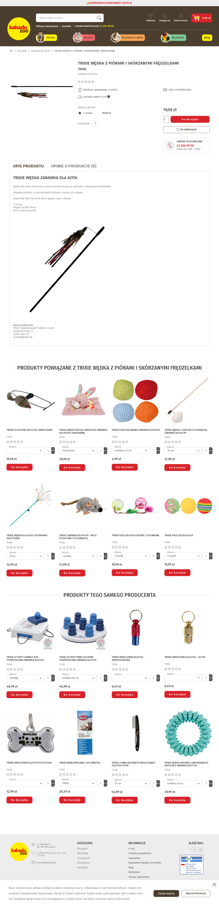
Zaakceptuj (164, 893)
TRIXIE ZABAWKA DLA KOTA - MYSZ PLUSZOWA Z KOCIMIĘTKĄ (78, 535)
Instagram (200, 848)
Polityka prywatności (139, 851)
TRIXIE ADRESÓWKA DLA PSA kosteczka (29, 760)
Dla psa (51, 36)
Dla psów (82, 846)
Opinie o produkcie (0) (73, 164)
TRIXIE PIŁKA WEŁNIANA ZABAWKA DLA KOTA (136, 428)
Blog (207, 36)
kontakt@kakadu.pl (46, 860)
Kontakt (66, 24)
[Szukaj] (70, 16)
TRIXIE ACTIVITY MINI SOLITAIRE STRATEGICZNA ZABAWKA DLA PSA (77, 657)
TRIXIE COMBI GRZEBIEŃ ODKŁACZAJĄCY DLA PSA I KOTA (133, 762)
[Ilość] (166, 117)
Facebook (194, 848)
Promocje (82, 865)
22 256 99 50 (185, 144)
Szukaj (98, 16)
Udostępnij (95, 121)
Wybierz (13, 445)
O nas (131, 846)
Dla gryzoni (83, 856)
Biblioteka (134, 870)
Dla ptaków (177, 36)
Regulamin (134, 856)
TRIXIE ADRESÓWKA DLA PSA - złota (184, 655)
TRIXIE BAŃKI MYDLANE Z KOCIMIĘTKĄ (79, 760)
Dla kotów (82, 851)
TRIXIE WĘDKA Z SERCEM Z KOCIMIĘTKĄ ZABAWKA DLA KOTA (185, 429)
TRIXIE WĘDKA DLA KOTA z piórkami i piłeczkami (27, 535)
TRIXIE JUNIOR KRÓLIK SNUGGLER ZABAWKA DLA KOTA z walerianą (83, 429)
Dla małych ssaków (132, 36)
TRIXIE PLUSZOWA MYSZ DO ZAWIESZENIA (29, 428)
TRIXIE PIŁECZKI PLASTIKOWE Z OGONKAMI (135, 533)
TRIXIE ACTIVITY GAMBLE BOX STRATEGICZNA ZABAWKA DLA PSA (25, 657)
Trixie (82, 67)
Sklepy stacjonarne (47, 24)
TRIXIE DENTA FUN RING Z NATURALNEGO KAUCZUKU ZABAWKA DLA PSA (186, 762)
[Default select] (25, 448)
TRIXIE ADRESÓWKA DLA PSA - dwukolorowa (128, 657)
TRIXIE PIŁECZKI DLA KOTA (178, 533)
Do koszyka (190, 117)
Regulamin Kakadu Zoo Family (144, 860)
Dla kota (88, 36)
